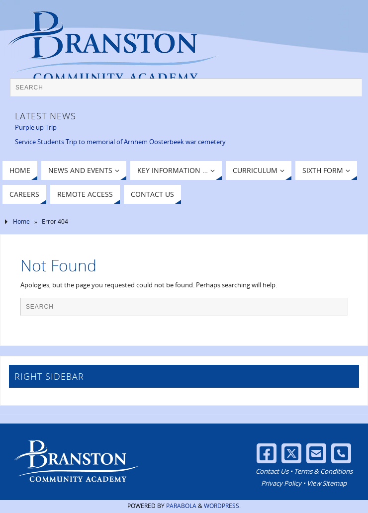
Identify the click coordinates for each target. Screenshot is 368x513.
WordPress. (222, 506)
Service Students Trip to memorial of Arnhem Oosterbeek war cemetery (120, 141)
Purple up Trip (36, 127)
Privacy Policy (281, 483)
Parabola (181, 506)
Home (21, 221)
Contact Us (272, 471)
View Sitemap (327, 483)
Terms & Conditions (323, 471)
